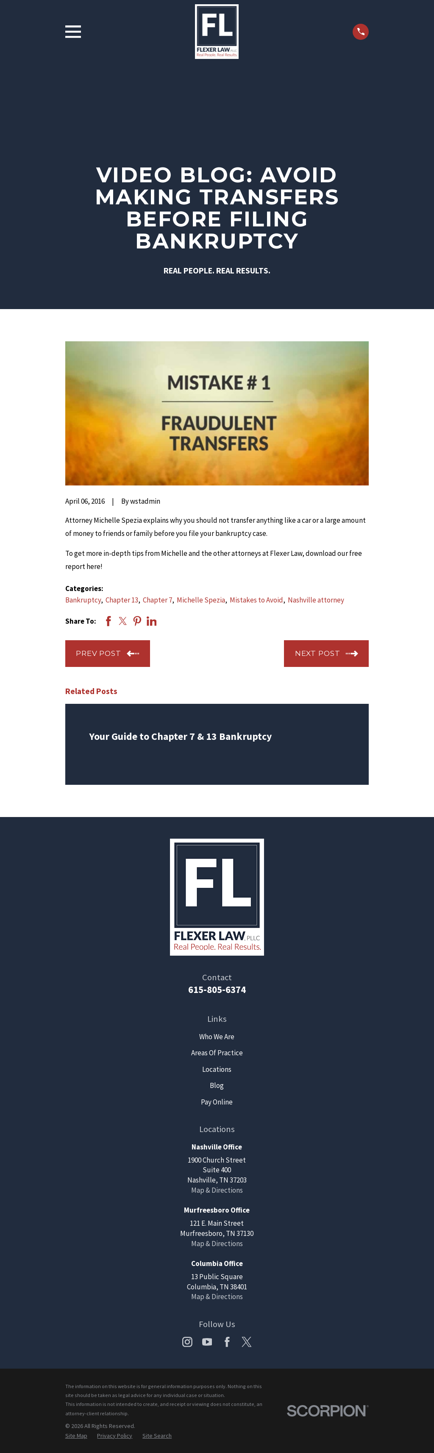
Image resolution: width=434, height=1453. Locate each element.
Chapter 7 (157, 600)
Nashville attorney (316, 600)
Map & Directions (217, 1190)
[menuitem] (76, 1436)
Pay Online (217, 1102)
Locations (216, 1069)
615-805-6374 (217, 990)
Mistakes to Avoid (256, 600)
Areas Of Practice (217, 1052)
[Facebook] (227, 1342)
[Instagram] (187, 1342)
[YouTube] (207, 1342)
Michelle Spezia (201, 600)
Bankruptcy (83, 600)
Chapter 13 (122, 600)
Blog (217, 1085)
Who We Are (216, 1036)
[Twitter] (247, 1342)
